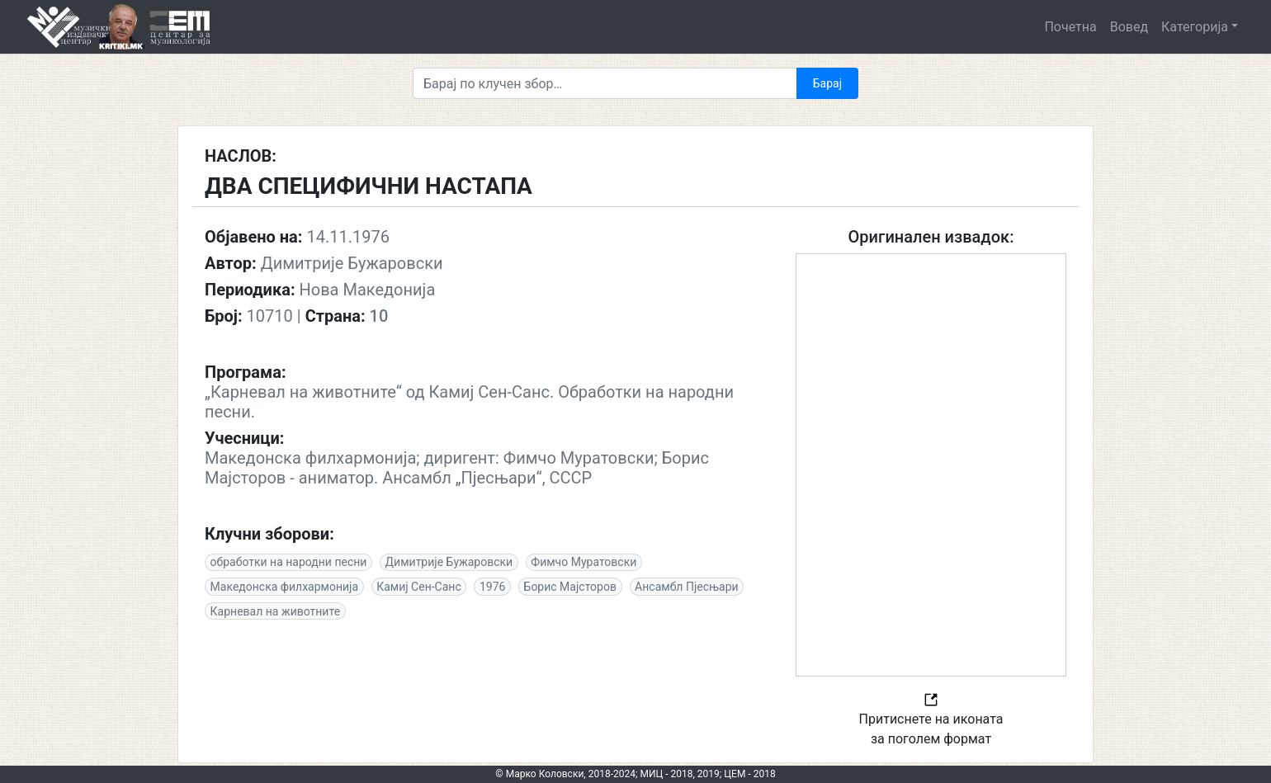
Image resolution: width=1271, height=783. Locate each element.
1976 (492, 586)
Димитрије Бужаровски (449, 561)
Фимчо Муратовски (583, 561)
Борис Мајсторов (570, 586)
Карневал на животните (275, 611)
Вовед (1129, 27)
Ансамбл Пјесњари (687, 586)
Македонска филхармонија (284, 586)
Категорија (1194, 27)
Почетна (1070, 27)
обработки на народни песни (288, 561)
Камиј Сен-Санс (418, 586)
